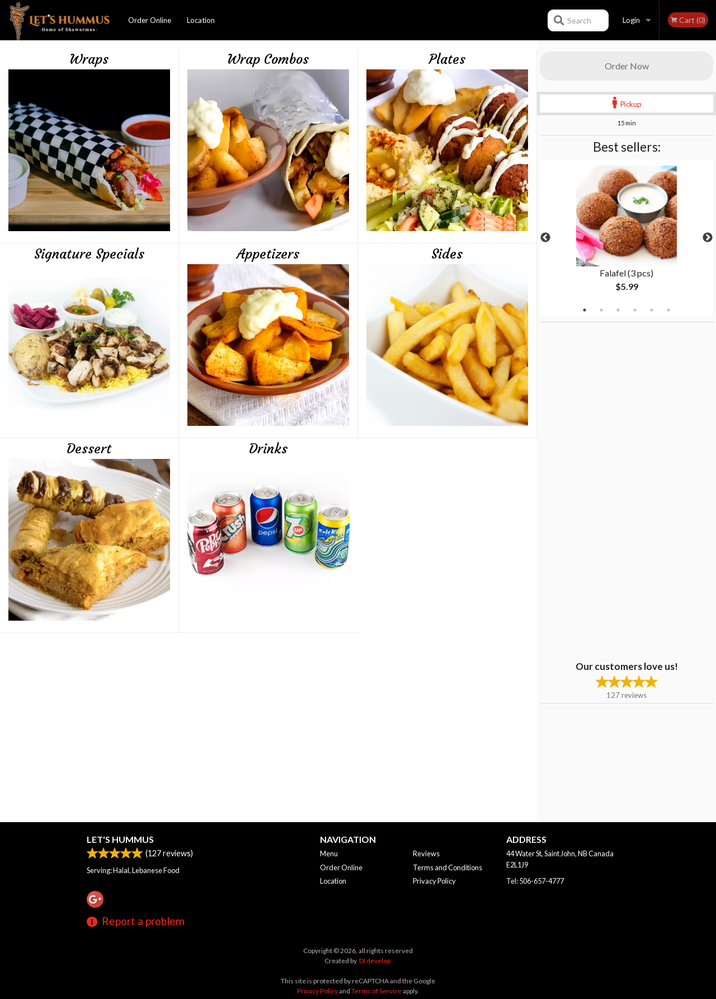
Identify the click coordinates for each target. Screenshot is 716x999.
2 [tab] (601, 310)
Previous (545, 237)
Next (707, 237)
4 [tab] (634, 310)
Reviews (426, 853)
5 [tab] (651, 310)
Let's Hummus (120, 839)
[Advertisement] (610, 490)
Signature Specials (89, 254)
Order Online (149, 20)
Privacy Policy (434, 880)
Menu (329, 853)
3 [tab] (618, 310)
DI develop (374, 960)
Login (631, 20)
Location (201, 20)
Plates (447, 59)
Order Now (627, 65)
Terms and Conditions (447, 867)
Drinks (268, 448)
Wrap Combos (268, 59)
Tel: (535, 880)
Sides (447, 254)
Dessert (89, 448)
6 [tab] (668, 310)
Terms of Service (376, 991)
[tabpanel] (626, 238)
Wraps (89, 59)
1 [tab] (584, 310)
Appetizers (268, 254)
